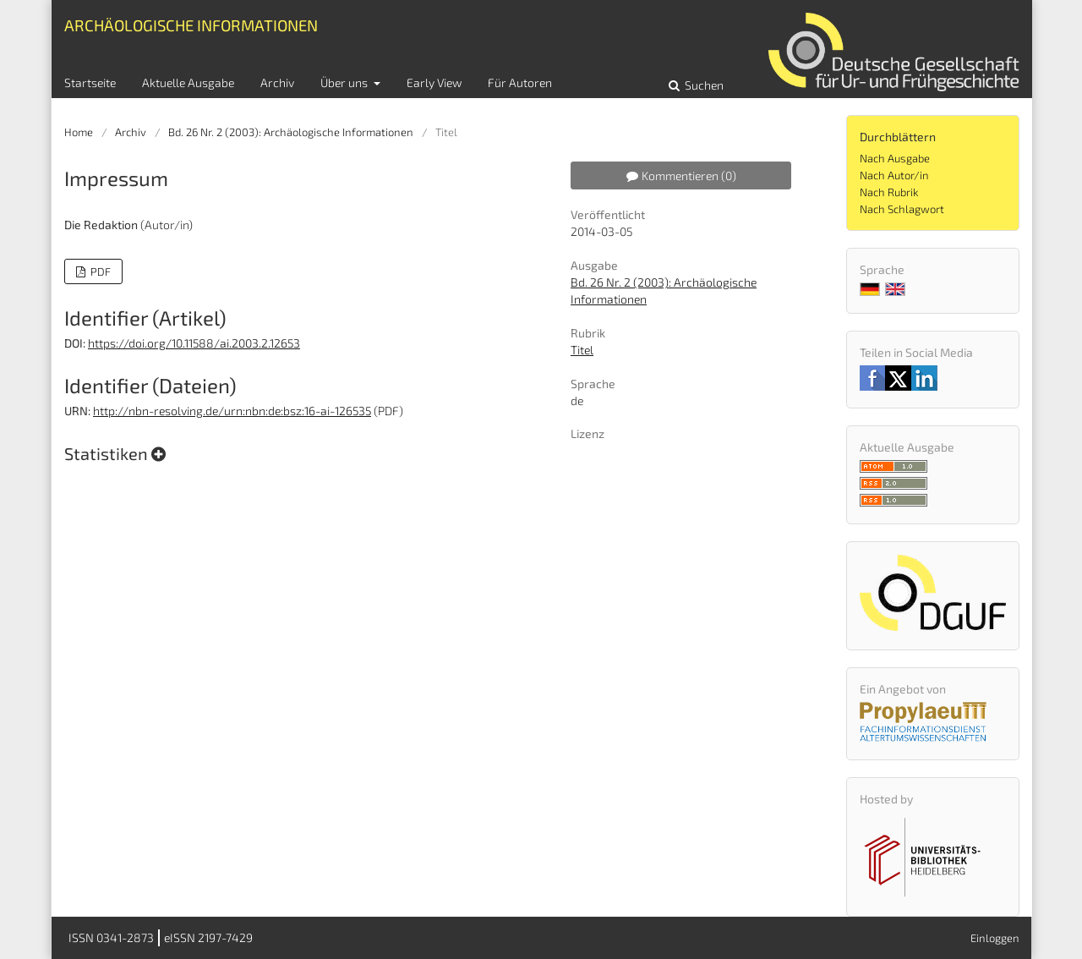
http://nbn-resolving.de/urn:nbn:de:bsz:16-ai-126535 (232, 410)
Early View (434, 82)
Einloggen (994, 938)
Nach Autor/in (894, 175)
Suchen (703, 85)
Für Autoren (520, 82)
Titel (582, 349)
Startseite (90, 82)
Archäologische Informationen (191, 25)
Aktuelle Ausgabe (188, 82)
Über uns (345, 82)
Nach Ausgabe (895, 158)
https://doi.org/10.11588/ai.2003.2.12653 (194, 343)
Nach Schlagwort (902, 209)
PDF (99, 271)
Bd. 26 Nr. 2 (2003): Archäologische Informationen (290, 132)
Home (78, 132)
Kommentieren (681, 175)
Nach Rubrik (889, 192)
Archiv (277, 82)
